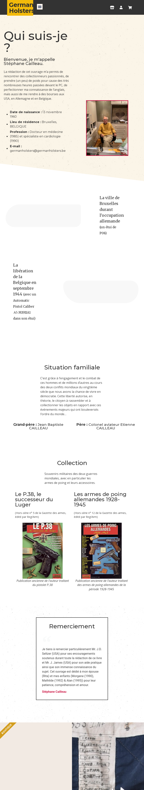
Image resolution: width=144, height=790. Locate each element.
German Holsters (21, 7)
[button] (40, 7)
